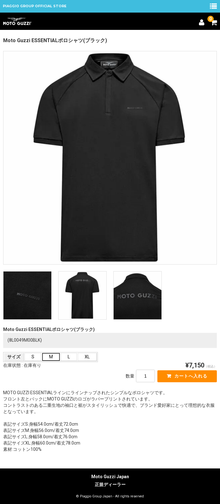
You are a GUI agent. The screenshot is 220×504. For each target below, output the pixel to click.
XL (87, 356)
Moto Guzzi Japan (110, 476)
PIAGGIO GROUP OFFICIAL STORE (34, 6)
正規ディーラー (110, 484)
